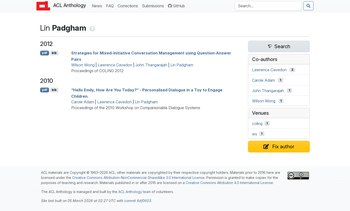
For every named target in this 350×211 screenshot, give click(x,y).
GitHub (176, 5)
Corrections (129, 5)
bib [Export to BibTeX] (54, 53)
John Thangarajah (151, 64)
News (98, 5)
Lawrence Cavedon (115, 64)
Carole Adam (82, 101)
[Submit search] (308, 5)
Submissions (154, 5)
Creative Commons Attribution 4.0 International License (229, 183)
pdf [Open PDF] (44, 53)
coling (257, 123)
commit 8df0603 (137, 201)
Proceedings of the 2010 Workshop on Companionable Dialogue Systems (135, 107)
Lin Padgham (181, 64)
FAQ (111, 5)
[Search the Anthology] (268, 5)
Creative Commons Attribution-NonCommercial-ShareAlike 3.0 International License (138, 178)
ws (254, 133)
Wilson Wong (83, 64)
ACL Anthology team (134, 192)
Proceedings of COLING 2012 (97, 70)
